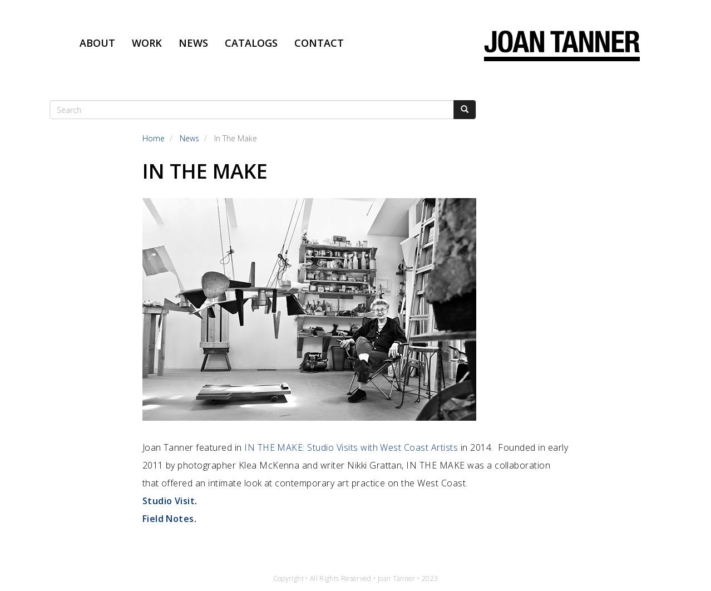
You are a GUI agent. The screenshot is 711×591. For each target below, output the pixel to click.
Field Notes (168, 519)
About (97, 43)
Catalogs (251, 43)
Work (147, 43)
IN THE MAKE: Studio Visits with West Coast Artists (351, 447)
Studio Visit (168, 501)
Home (153, 138)
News (193, 43)
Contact (319, 43)
